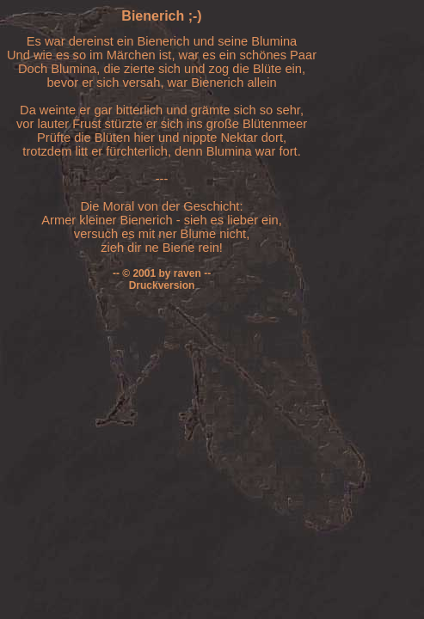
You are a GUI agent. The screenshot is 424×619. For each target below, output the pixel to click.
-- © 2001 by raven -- (162, 273)
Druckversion (162, 285)
